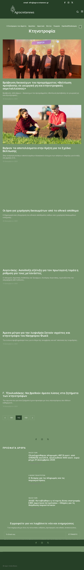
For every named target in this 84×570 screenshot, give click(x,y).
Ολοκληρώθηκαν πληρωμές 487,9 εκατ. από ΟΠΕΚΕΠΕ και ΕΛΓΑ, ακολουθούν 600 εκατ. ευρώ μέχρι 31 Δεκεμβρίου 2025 (54, 457)
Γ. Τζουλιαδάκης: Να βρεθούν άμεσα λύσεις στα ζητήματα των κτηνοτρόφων (40, 395)
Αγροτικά (40, 26)
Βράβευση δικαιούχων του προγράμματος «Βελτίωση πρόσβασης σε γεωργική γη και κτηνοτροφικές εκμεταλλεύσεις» (37, 85)
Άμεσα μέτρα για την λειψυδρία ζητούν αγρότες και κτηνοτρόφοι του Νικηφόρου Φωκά (36, 334)
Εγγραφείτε (72, 534)
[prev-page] (5, 417)
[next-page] (32, 417)
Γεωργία (57, 26)
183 (26, 418)
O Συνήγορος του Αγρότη (16, 26)
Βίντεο (49, 26)
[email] (35, 534)
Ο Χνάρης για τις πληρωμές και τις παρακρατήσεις (46, 479)
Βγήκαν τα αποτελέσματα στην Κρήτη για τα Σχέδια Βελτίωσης (37, 150)
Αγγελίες (31, 26)
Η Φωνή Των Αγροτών (36, 475)
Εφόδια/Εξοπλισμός (69, 26)
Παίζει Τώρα (33, 453)
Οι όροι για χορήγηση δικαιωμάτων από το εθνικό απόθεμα (41, 210)
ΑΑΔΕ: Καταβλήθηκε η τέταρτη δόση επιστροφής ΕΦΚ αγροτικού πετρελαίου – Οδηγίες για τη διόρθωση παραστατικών (54, 502)
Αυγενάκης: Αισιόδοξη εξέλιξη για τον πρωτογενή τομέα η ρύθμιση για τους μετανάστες (40, 272)
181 (11, 418)
